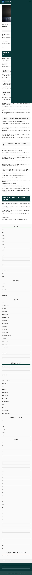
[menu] (30, 2)
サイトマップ (4, 566)
